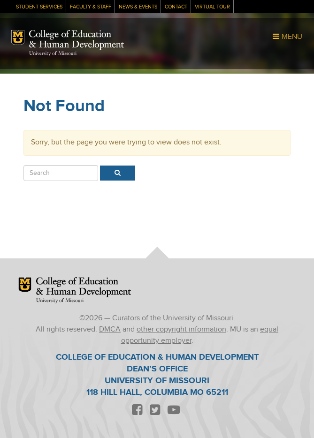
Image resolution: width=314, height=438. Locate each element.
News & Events (138, 7)
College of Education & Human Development (76, 40)
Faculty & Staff (90, 7)
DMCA (110, 329)
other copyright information (181, 329)
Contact (176, 7)
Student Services (39, 7)
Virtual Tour (212, 7)
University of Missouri (53, 53)
